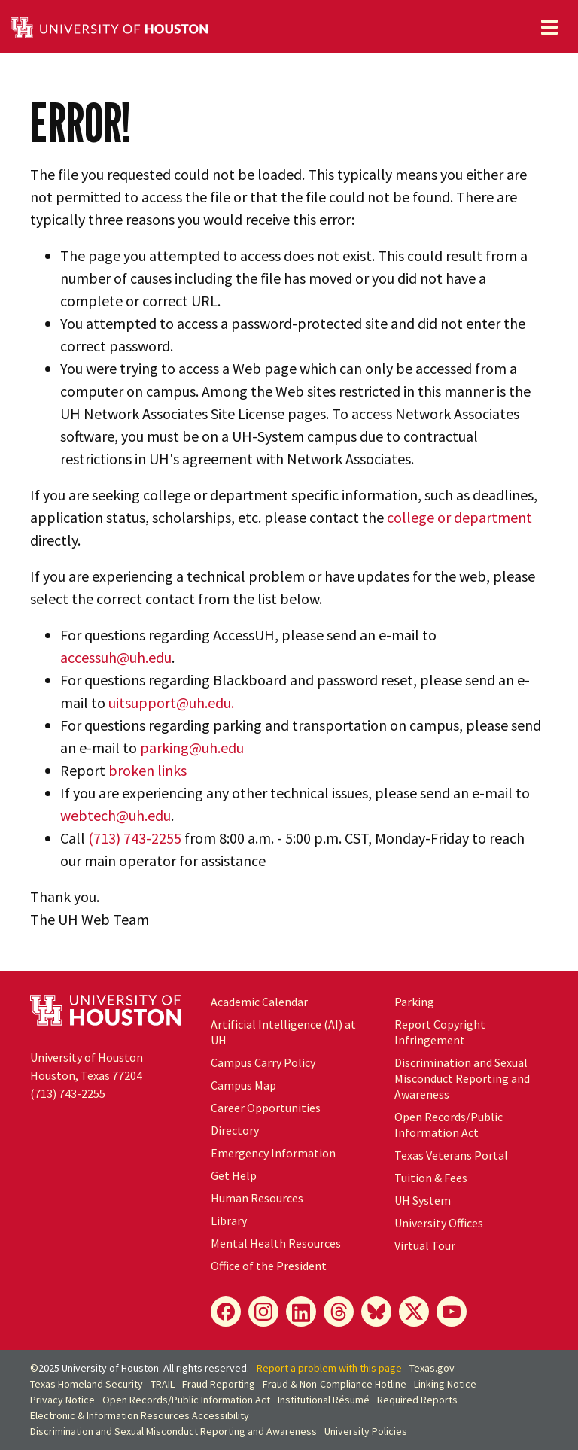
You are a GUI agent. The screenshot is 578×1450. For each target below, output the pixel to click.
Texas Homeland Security (86, 1384)
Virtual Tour (424, 1245)
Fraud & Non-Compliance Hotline (334, 1384)
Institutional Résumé (324, 1399)
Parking (414, 1001)
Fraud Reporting (218, 1384)
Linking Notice (445, 1384)
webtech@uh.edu (115, 815)
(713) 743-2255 (134, 837)
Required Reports (417, 1399)
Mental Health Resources (276, 1243)
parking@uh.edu (192, 747)
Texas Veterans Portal (451, 1155)
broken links (147, 770)
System (422, 1200)
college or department (459, 517)
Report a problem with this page (329, 1368)
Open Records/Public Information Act (448, 1124)
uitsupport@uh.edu (169, 702)
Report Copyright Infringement (439, 1032)
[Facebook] (226, 1311)
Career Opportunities (266, 1107)
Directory (235, 1130)
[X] (414, 1311)
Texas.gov (432, 1368)
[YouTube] (452, 1311)
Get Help (234, 1175)
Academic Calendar (259, 1001)
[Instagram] (263, 1311)
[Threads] (339, 1311)
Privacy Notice (62, 1399)
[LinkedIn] (301, 1311)
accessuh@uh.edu (116, 657)
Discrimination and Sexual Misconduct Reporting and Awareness (462, 1078)
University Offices (438, 1222)
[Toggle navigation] (549, 27)
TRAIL (163, 1384)
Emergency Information (273, 1152)
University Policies (365, 1431)
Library (229, 1220)
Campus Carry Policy (263, 1062)
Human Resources (257, 1197)
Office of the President (269, 1265)
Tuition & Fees (430, 1177)
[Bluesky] (376, 1311)
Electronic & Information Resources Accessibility (139, 1415)
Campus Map (243, 1085)
